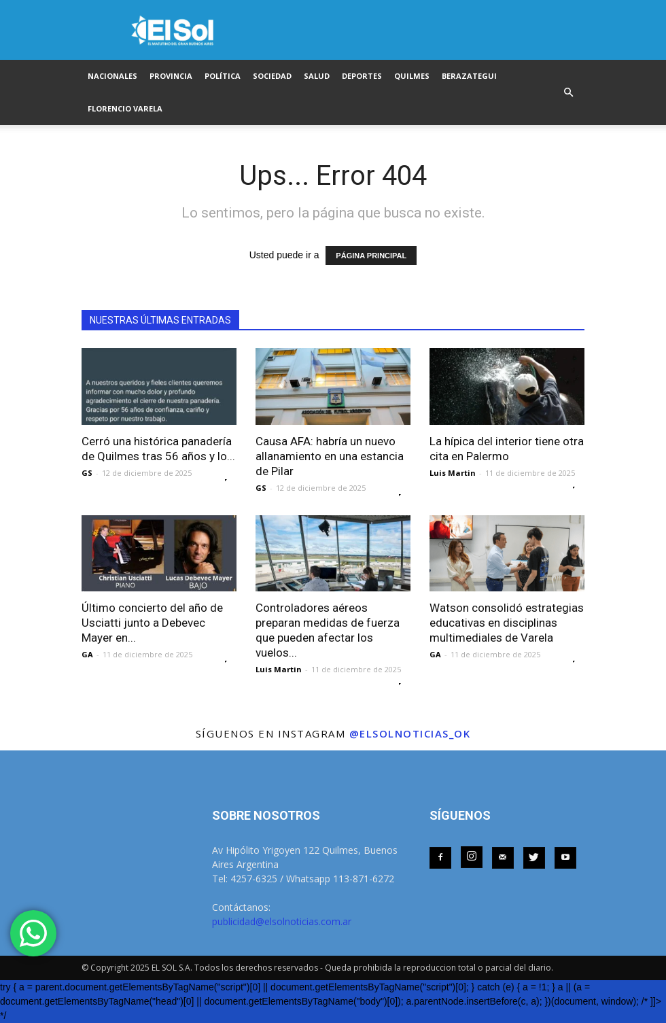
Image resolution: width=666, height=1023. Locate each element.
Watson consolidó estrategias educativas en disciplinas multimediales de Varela (507, 622)
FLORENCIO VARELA (125, 108)
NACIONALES (112, 76)
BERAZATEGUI (469, 76)
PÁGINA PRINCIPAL (371, 256)
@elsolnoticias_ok (410, 733)
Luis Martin (453, 473)
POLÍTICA (223, 76)
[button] (568, 92)
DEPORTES (362, 76)
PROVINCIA (171, 76)
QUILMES (412, 76)
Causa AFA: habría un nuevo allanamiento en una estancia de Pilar (330, 456)
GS (87, 473)
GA (87, 654)
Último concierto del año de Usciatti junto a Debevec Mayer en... (152, 622)
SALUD (317, 76)
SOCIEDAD (272, 76)
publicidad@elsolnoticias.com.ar (281, 921)
